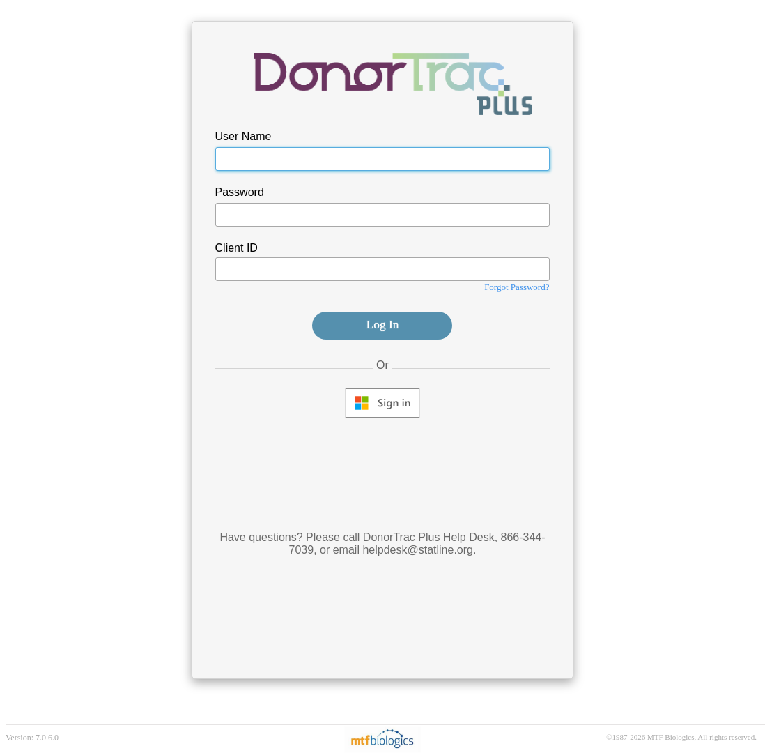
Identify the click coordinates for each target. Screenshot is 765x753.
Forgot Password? (516, 287)
